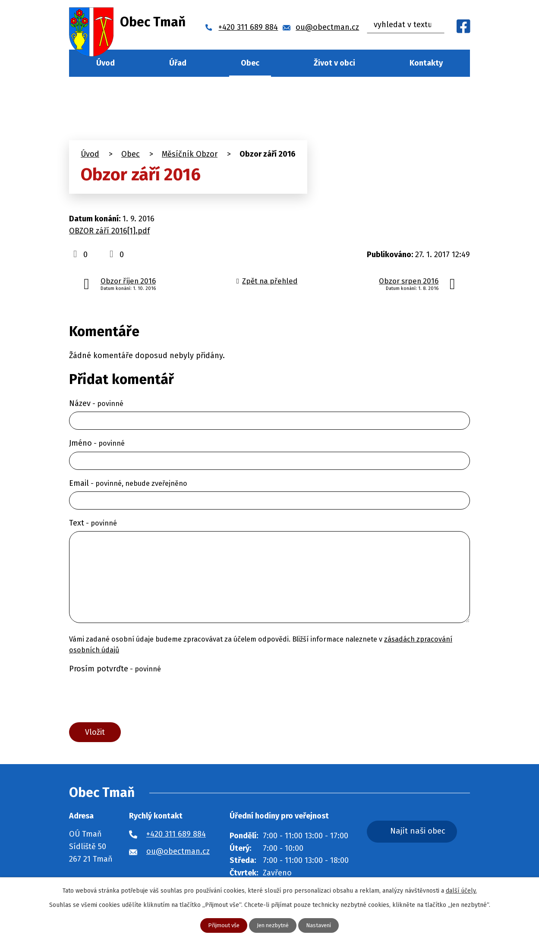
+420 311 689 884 (176, 836)
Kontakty (426, 63)
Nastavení (322, 925)
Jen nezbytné (273, 925)
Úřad (177, 63)
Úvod (105, 63)
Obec (250, 63)
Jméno (97, 443)
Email (128, 483)
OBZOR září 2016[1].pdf (109, 231)
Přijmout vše (221, 925)
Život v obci (334, 63)
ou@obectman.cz (178, 853)
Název (96, 403)
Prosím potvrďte (115, 668)
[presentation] (134, 697)
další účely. (461, 890)
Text (93, 523)
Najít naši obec (428, 834)
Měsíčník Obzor (189, 154)
